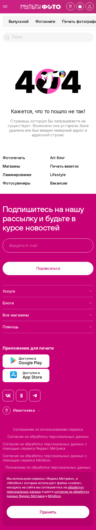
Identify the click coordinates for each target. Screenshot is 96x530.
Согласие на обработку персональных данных (48, 437)
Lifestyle (58, 174)
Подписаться (48, 268)
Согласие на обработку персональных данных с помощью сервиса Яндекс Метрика (45, 446)
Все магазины (47, 315)
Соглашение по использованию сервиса (48, 429)
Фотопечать (14, 158)
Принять (48, 512)
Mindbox (54, 496)
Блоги (47, 303)
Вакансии (58, 183)
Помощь (47, 326)
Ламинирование (17, 174)
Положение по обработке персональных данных (48, 467)
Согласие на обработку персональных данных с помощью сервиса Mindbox (45, 458)
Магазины (11, 166)
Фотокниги (45, 21)
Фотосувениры (16, 183)
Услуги (47, 291)
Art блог (57, 158)
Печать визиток (64, 166)
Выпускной (18, 21)
